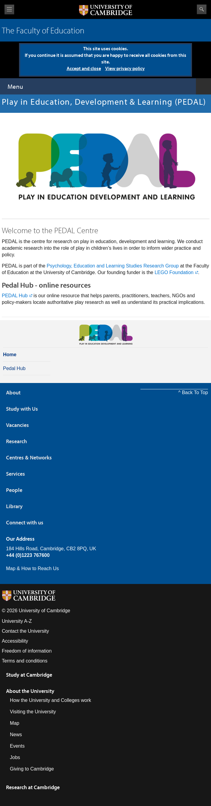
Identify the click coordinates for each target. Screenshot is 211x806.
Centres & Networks (29, 457)
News (16, 734)
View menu (9, 9)
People (14, 489)
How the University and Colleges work (50, 700)
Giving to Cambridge (32, 768)
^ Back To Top (193, 392)
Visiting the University (33, 711)
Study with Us (22, 408)
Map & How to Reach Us (32, 568)
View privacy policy (125, 68)
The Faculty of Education (43, 30)
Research (16, 441)
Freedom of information (27, 650)
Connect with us (24, 522)
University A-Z (17, 621)
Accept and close (84, 68)
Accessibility (15, 641)
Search (201, 9)
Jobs (15, 757)
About (13, 392)
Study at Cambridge (29, 674)
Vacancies (17, 425)
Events (17, 746)
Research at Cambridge (33, 787)
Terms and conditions (24, 660)
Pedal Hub (14, 368)
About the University (30, 690)
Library (14, 506)
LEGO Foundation (174, 272)
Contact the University (25, 631)
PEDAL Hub (15, 295)
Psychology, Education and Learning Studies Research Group (112, 265)
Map (14, 723)
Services (15, 473)
